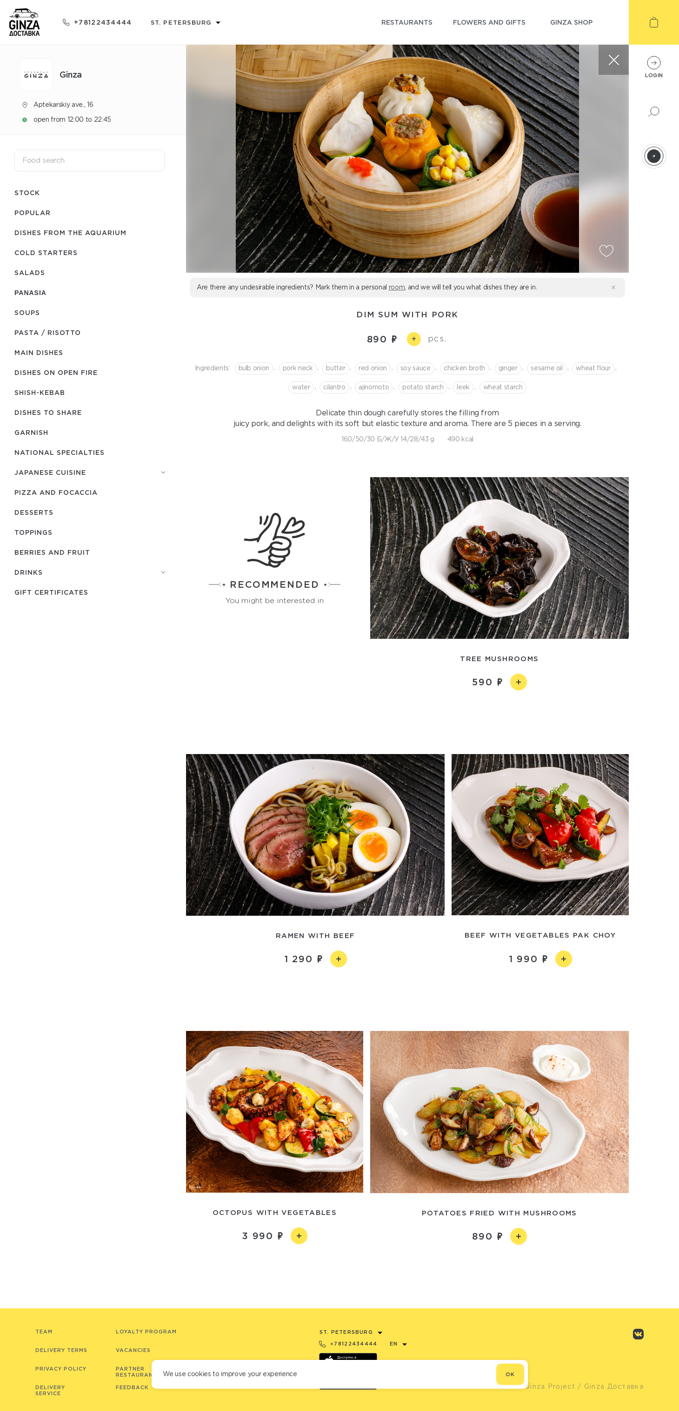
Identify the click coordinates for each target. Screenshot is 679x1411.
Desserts (33, 512)
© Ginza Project (545, 1386)
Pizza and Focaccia (56, 492)
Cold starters (46, 252)
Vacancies (133, 1350)
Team (44, 1331)
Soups (27, 312)
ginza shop (571, 22)
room (397, 287)
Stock (27, 192)
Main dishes (38, 352)
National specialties (59, 452)
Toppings (33, 532)
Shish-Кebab (39, 392)
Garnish (31, 432)
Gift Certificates (51, 592)
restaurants (407, 22)
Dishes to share (48, 412)
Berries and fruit (52, 552)
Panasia (30, 292)
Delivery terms (61, 1350)
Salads (29, 272)
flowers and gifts (489, 22)
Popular (32, 212)
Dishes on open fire (56, 372)
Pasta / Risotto (47, 332)
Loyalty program (146, 1331)
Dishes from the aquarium (70, 232)
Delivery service (50, 1390)
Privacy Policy (61, 1369)
